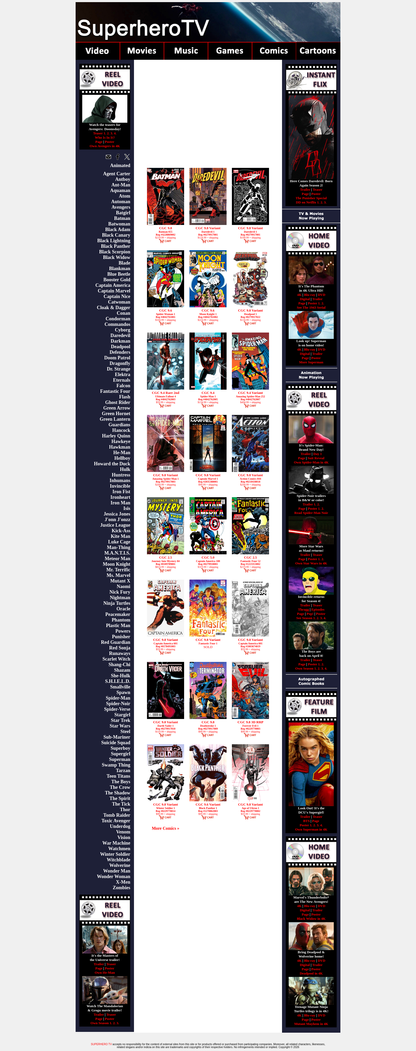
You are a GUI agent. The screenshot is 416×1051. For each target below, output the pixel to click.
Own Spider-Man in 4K (311, 462)
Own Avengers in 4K (105, 146)
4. (115, 133)
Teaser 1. (99, 133)
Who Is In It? (105, 137)
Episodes (317, 609)
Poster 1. (314, 303)
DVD (321, 295)
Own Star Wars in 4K (311, 563)
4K (299, 295)
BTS (306, 821)
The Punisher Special (311, 198)
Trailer (99, 964)
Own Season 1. (101, 1023)
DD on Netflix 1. (308, 202)
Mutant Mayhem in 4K (311, 1024)
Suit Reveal (315, 458)
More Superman (311, 362)
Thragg (303, 609)
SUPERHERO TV (101, 1044)
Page (98, 142)
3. (111, 133)
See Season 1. (306, 618)
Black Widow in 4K (311, 919)
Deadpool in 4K (311, 973)
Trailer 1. (310, 504)
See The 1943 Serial (311, 307)
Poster (109, 142)
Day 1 (317, 454)
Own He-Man (105, 973)
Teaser (111, 964)
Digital (305, 299)
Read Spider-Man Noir (311, 513)
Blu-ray (309, 295)
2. (108, 133)
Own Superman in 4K (311, 829)
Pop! (310, 614)
